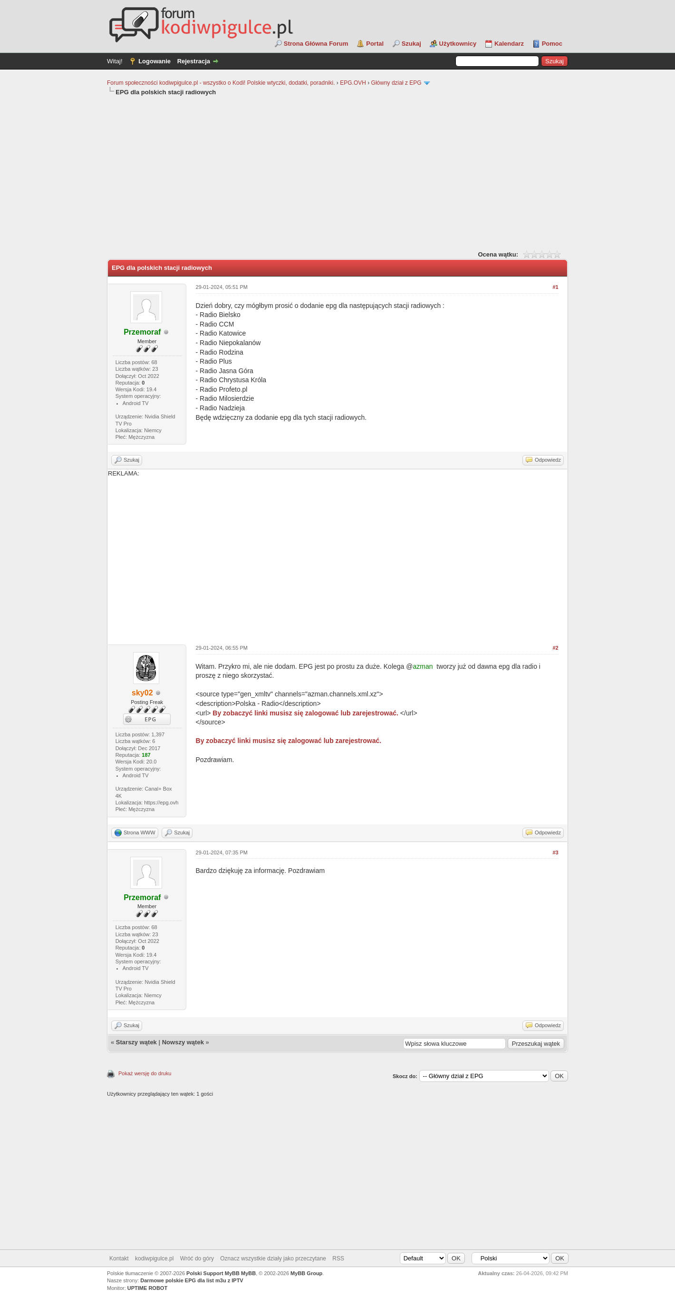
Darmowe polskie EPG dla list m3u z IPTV (191, 1280)
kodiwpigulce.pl (154, 1258)
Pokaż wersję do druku (144, 1073)
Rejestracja (193, 61)
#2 (555, 648)
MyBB (248, 1273)
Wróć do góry (197, 1258)
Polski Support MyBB (213, 1273)
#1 (555, 287)
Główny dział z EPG (396, 82)
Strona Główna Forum (316, 43)
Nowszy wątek (183, 1042)
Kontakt (119, 1258)
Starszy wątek (136, 1042)
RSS (338, 1258)
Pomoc (552, 43)
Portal (375, 43)
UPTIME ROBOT (147, 1288)
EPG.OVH (353, 82)
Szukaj (411, 43)
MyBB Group (306, 1273)
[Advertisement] (337, 172)
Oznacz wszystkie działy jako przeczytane (273, 1258)
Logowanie (154, 61)
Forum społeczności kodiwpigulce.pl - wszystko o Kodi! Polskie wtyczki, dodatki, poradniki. (221, 82)
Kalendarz (509, 43)
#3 (555, 852)
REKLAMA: (337, 553)
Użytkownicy (458, 43)
